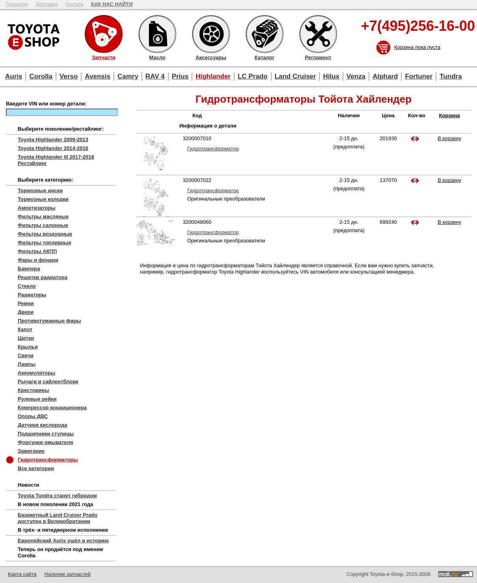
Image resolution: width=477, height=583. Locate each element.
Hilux (331, 76)
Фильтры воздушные (45, 234)
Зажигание (31, 451)
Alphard (385, 76)
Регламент (318, 34)
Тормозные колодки (43, 199)
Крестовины (33, 390)
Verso (69, 76)
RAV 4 (155, 76)
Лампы (26, 364)
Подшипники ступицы (46, 434)
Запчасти (104, 34)
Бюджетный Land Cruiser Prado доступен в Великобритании (57, 518)
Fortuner (418, 76)
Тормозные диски (40, 190)
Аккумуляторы (36, 373)
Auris (13, 76)
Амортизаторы (37, 208)
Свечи (26, 355)
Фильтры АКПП (37, 251)
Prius (180, 76)
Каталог (264, 34)
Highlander (213, 76)
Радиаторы (32, 295)
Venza (356, 76)
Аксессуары (211, 34)
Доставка (46, 4)
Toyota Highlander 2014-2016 (53, 148)
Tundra (451, 76)
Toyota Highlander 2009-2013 (53, 139)
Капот (25, 329)
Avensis (97, 76)
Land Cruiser (295, 76)
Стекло (27, 286)
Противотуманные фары (49, 321)
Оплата (74, 4)
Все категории (36, 468)
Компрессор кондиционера (52, 408)
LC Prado (253, 76)
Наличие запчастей (67, 574)
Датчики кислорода (42, 425)
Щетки (26, 338)
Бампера (29, 269)
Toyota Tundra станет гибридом (57, 496)
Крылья (28, 347)
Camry (127, 76)
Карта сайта (22, 574)
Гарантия (17, 4)
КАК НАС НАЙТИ (112, 4)
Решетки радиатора (42, 277)
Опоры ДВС (33, 416)
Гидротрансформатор (213, 149)
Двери (26, 312)
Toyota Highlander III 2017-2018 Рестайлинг (56, 160)
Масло (157, 34)
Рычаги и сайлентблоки (48, 381)
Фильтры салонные (43, 225)
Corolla (40, 76)
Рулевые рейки (37, 399)
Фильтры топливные (44, 243)
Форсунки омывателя (45, 442)
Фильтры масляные (43, 216)
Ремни (26, 303)
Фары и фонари (38, 260)
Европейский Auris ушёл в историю (63, 541)
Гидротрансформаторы (48, 460)
